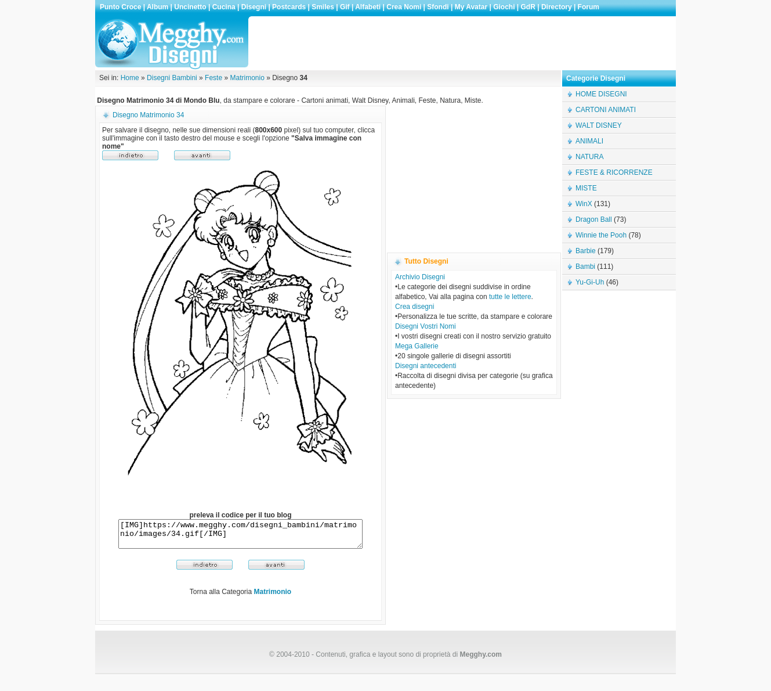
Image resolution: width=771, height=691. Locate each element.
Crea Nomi (403, 7)
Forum (588, 7)
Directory (556, 7)
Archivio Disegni (420, 277)
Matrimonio (247, 78)
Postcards (289, 7)
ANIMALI (589, 141)
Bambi (585, 266)
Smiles (323, 7)
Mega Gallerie (417, 346)
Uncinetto (190, 7)
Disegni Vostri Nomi (425, 326)
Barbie (585, 251)
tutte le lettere (510, 297)
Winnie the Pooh (601, 235)
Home (130, 78)
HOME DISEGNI (601, 94)
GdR (528, 7)
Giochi (504, 7)
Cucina (224, 7)
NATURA (589, 157)
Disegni (253, 7)
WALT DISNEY (598, 125)
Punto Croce (120, 7)
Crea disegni (414, 307)
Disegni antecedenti (425, 366)
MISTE (586, 188)
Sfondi (437, 7)
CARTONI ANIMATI (605, 110)
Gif (345, 7)
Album (157, 7)
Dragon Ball (593, 219)
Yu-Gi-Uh (589, 282)
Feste (213, 78)
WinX (583, 204)
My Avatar (471, 7)
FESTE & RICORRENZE (614, 172)
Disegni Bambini (172, 78)
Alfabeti (368, 7)
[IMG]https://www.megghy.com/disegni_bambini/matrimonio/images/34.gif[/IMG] (240, 536)
